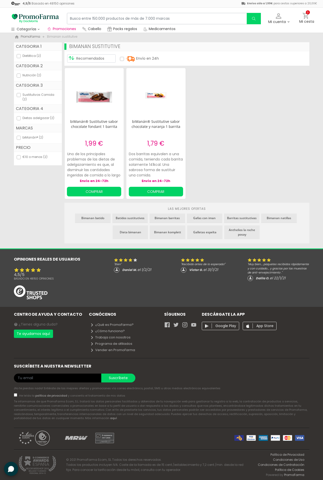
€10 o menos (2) (34, 157)
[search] (254, 18)
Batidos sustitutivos (130, 218)
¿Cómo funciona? (107, 331)
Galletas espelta (204, 232)
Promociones (61, 28)
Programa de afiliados (111, 343)
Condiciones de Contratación (281, 465)
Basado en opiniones (34, 279)
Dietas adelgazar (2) (38, 118)
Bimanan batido (92, 218)
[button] (279, 19)
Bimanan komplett (167, 232)
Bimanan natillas (279, 218)
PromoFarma (294, 475)
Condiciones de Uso (288, 460)
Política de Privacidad (287, 454)
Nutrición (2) (31, 75)
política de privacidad (51, 396)
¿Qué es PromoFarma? (112, 324)
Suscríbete (118, 377)
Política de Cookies (289, 470)
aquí (113, 418)
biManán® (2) (32, 137)
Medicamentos (159, 28)
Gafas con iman (204, 218)
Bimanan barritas (167, 218)
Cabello (91, 28)
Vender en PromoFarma (112, 350)
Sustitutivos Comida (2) (38, 97)
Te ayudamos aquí (33, 333)
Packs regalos (122, 28)
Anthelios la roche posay (242, 232)
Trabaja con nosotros (110, 337)
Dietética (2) (31, 56)
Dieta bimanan (130, 232)
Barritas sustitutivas (242, 218)
